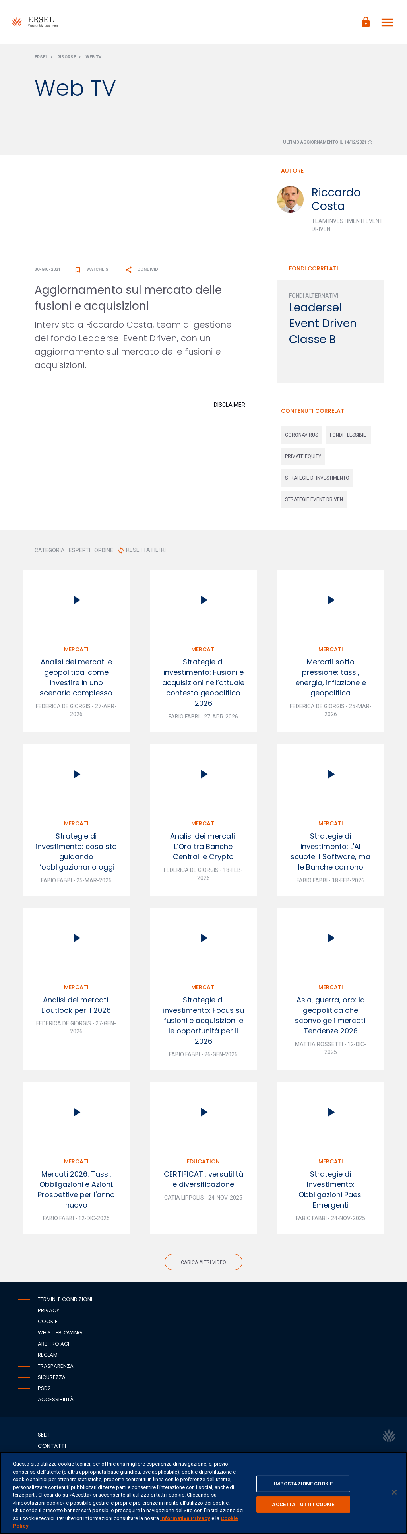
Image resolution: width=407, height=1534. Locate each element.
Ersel (41, 57)
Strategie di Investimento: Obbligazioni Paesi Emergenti (330, 1189)
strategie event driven (314, 499)
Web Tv (93, 57)
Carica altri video (203, 1262)
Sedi (43, 1435)
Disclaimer (229, 405)
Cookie (48, 1321)
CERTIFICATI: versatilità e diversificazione (203, 1179)
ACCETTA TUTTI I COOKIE (303, 1504)
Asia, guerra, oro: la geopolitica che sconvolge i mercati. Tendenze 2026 (330, 1015)
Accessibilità (56, 1399)
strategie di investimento (317, 478)
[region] (203, 1493)
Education (203, 1161)
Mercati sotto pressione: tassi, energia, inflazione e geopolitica (330, 677)
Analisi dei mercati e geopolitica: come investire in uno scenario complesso (76, 677)
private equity (303, 456)
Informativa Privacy (185, 1518)
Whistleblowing (60, 1332)
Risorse (66, 57)
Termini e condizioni (65, 1299)
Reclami (48, 1355)
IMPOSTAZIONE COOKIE (303, 1484)
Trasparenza (56, 1366)
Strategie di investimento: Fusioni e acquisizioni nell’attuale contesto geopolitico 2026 (203, 682)
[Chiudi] (394, 1492)
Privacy (48, 1310)
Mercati (76, 649)
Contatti (52, 1446)
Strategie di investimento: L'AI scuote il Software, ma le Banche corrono (330, 851)
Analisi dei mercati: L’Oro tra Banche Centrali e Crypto (203, 846)
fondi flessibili (348, 435)
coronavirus (301, 435)
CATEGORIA (50, 550)
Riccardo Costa (336, 199)
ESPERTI (79, 550)
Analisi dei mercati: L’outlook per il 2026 (76, 1005)
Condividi (142, 269)
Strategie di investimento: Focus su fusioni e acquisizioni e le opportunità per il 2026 (203, 1020)
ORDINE (103, 550)
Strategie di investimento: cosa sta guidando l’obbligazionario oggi (76, 851)
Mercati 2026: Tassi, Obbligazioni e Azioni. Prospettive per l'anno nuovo (76, 1189)
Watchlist (92, 269)
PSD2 (44, 1388)
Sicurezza (52, 1377)
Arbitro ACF (54, 1344)
